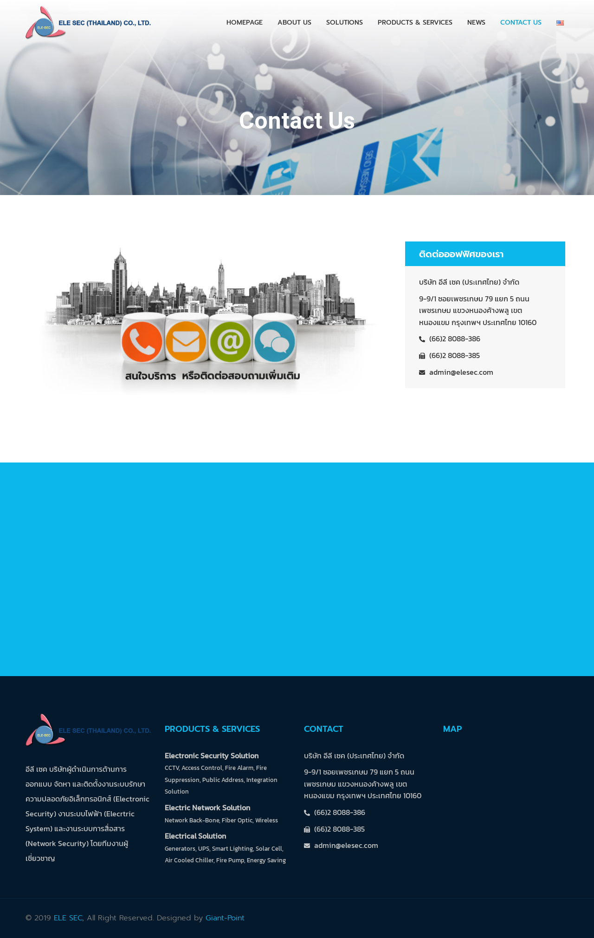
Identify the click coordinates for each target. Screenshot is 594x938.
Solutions (344, 22)
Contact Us (521, 22)
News (476, 22)
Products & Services (415, 22)
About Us (294, 22)
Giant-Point (225, 918)
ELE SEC (68, 918)
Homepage (244, 22)
